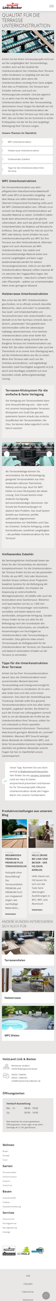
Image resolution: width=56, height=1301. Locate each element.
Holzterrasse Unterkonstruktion (23, 150)
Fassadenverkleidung (12, 1206)
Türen (5, 1160)
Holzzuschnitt (8, 1219)
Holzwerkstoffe (9, 1198)
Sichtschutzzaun (10, 1176)
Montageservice (9, 1223)
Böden (5, 1151)
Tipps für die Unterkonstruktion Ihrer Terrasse (26, 169)
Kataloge (6, 1232)
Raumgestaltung (10, 1227)
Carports (6, 1181)
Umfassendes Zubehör (19, 159)
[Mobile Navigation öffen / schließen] (51, 6)
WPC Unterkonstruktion (19, 141)
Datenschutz (28, 1291)
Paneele (6, 1155)
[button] (7, 454)
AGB (28, 1275)
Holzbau (6, 1202)
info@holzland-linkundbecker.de (26, 1081)
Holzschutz (7, 1185)
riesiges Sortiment (40, 775)
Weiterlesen (10, 914)
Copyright (28, 1283)
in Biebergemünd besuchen (33, 771)
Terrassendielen (9, 1172)
